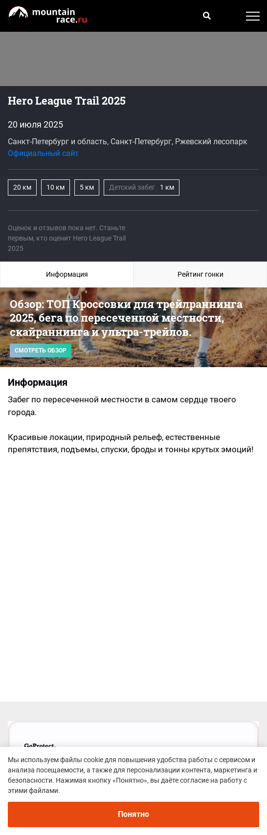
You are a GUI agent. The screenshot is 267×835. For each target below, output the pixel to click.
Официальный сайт (43, 153)
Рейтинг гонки (200, 274)
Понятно (133, 814)
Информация (67, 274)
